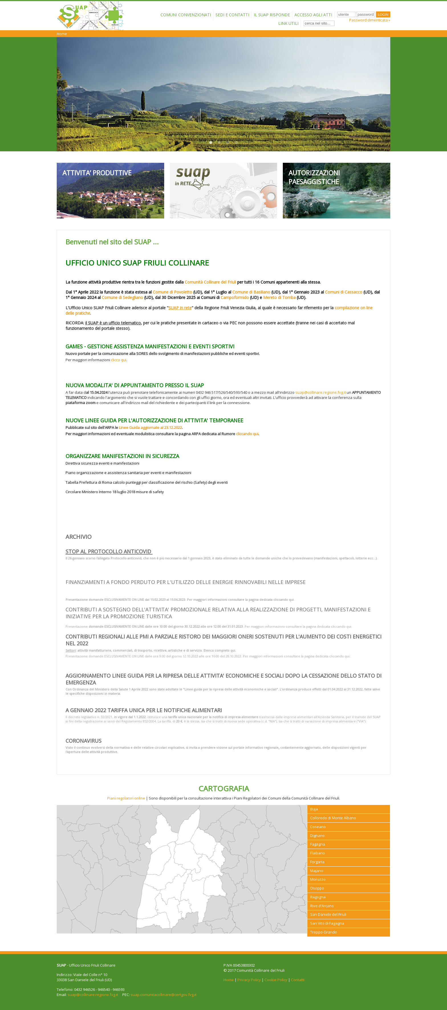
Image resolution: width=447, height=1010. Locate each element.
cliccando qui (247, 433)
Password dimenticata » (369, 20)
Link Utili (288, 23)
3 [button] (228, 143)
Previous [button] (66, 94)
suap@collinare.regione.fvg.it (320, 392)
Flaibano (317, 853)
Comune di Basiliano (251, 292)
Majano (316, 870)
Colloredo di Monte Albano (333, 817)
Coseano (318, 826)
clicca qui (118, 359)
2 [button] (219, 143)
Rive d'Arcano (322, 905)
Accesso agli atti (313, 14)
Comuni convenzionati (185, 14)
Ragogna (318, 896)
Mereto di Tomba (279, 297)
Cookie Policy (276, 979)
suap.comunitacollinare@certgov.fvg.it (163, 994)
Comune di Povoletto (172, 292)
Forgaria (317, 861)
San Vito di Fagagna (327, 923)
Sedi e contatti (232, 14)
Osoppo (317, 888)
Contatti (297, 979)
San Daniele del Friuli (328, 914)
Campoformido (235, 297)
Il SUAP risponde (272, 14)
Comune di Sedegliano (122, 297)
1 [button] (211, 143)
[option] (223, 94)
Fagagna (317, 844)
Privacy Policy (249, 979)
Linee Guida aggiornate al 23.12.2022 (150, 427)
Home (62, 33)
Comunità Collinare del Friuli (210, 282)
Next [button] (380, 94)
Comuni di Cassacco (343, 292)
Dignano (317, 835)
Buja (314, 809)
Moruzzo (318, 879)
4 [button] (236, 143)
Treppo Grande (323, 932)
